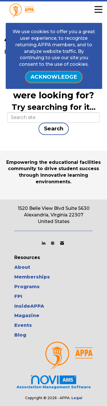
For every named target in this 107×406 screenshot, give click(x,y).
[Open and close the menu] (61, 10)
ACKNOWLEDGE (54, 76)
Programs (27, 286)
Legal (76, 398)
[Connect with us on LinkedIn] (43, 243)
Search (53, 128)
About (22, 267)
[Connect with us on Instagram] (52, 243)
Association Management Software (54, 381)
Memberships (32, 277)
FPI (18, 296)
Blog (20, 335)
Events (23, 325)
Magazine (26, 315)
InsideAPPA (29, 306)
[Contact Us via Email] (62, 243)
